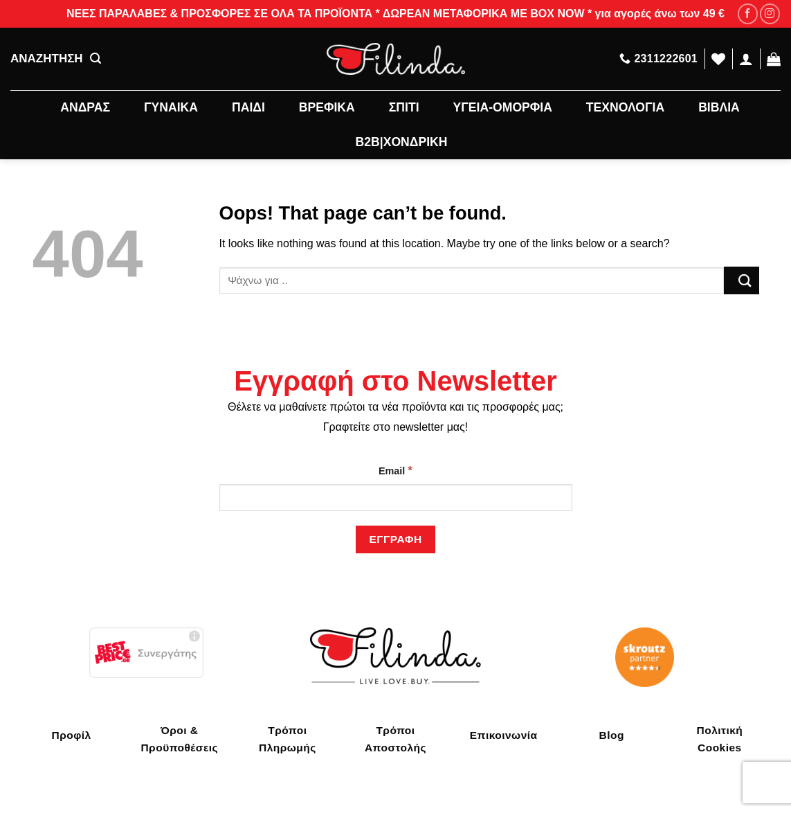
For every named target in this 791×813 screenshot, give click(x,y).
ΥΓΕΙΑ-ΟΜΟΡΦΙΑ (502, 107)
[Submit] (741, 280)
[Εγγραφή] (395, 539)
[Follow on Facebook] (748, 13)
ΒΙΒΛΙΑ (719, 107)
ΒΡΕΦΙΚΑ (327, 107)
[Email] (395, 497)
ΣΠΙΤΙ (404, 107)
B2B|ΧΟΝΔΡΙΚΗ (402, 142)
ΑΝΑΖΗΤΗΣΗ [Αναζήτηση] (55, 59)
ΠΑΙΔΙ (248, 107)
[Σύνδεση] (746, 59)
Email (395, 470)
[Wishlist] (718, 59)
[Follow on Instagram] (770, 13)
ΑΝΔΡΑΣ (85, 107)
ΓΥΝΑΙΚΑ (171, 107)
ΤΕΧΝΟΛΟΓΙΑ (625, 107)
